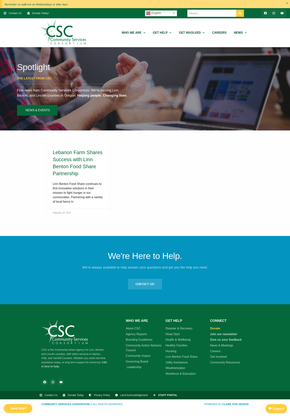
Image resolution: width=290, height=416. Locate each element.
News (240, 33)
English (153, 13)
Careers (219, 33)
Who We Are (133, 33)
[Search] (240, 13)
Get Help (162, 33)
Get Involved (192, 33)
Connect (218, 321)
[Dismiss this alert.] (286, 3)
